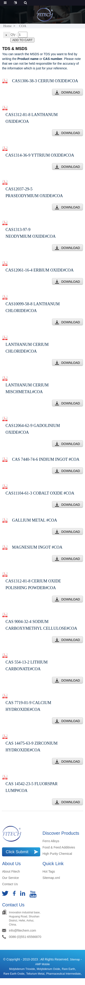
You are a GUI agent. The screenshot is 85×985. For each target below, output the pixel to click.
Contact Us (10, 884)
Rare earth (68, 969)
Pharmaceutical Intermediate (63, 973)
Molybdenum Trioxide (22, 969)
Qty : (13, 34)
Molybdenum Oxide (48, 969)
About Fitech (11, 871)
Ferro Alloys (50, 841)
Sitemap (75, 959)
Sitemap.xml (51, 878)
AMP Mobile (42, 964)
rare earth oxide (13, 973)
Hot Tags (48, 871)
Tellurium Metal (35, 973)
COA (22, 26)
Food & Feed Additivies (58, 847)
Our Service (10, 878)
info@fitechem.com (22, 930)
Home (7, 26)
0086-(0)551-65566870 (25, 937)
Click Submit (17, 852)
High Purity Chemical (57, 853)
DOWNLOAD (70, 92)
